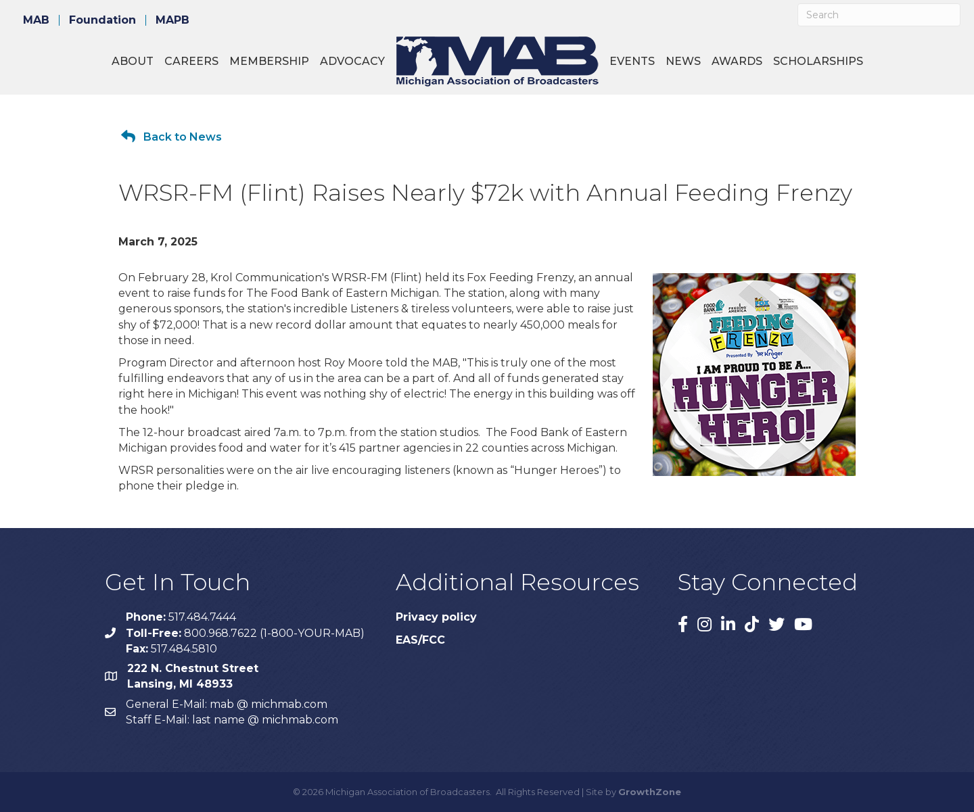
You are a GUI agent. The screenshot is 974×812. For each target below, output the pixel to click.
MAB (36, 20)
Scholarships (818, 61)
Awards (737, 61)
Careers (191, 61)
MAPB (172, 20)
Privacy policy (436, 617)
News (683, 61)
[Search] (878, 14)
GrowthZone (649, 791)
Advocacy (352, 61)
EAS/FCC (420, 640)
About (133, 61)
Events (632, 61)
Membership (269, 61)
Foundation (102, 20)
